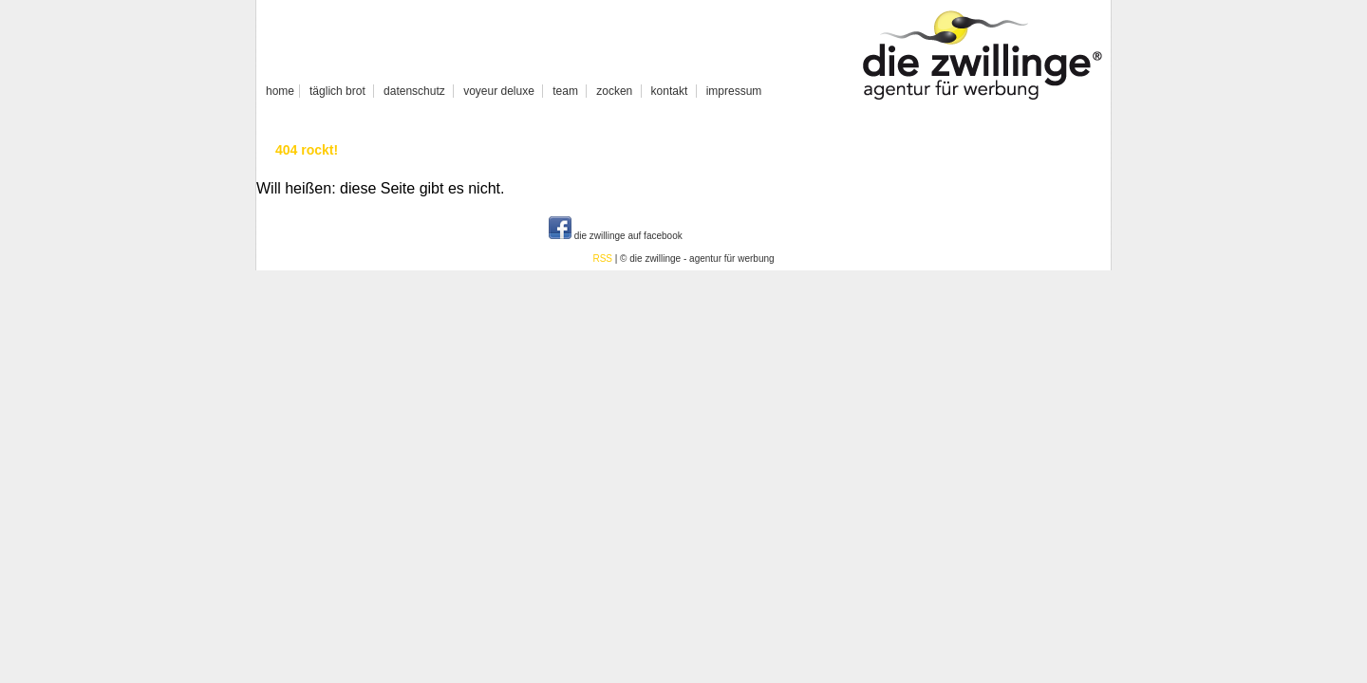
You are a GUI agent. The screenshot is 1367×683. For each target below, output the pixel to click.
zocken (614, 91)
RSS (602, 258)
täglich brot (337, 91)
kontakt (669, 91)
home (280, 91)
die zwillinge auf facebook (616, 236)
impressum (734, 91)
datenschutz (414, 91)
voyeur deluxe (498, 91)
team (565, 91)
